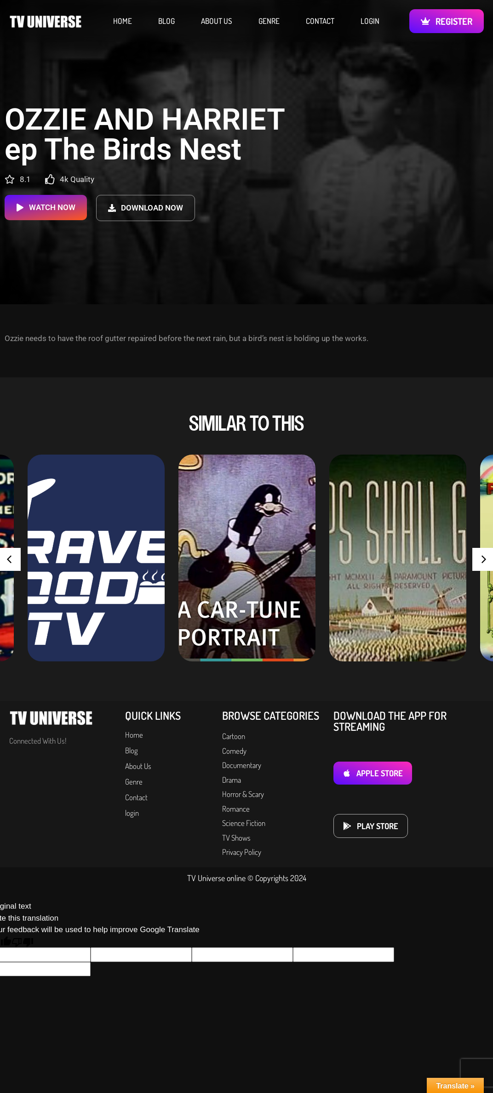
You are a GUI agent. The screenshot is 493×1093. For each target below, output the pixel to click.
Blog (166, 21)
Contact (320, 21)
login (370, 21)
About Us (216, 21)
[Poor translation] (22, 941)
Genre (269, 21)
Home (122, 21)
